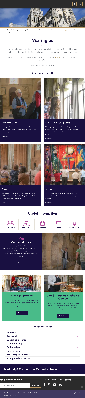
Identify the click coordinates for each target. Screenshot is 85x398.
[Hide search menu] (80, 4)
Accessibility (15, 395)
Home (5, 35)
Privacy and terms (6, 395)
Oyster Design (79, 393)
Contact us (74, 369)
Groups (57, 57)
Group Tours (21, 263)
